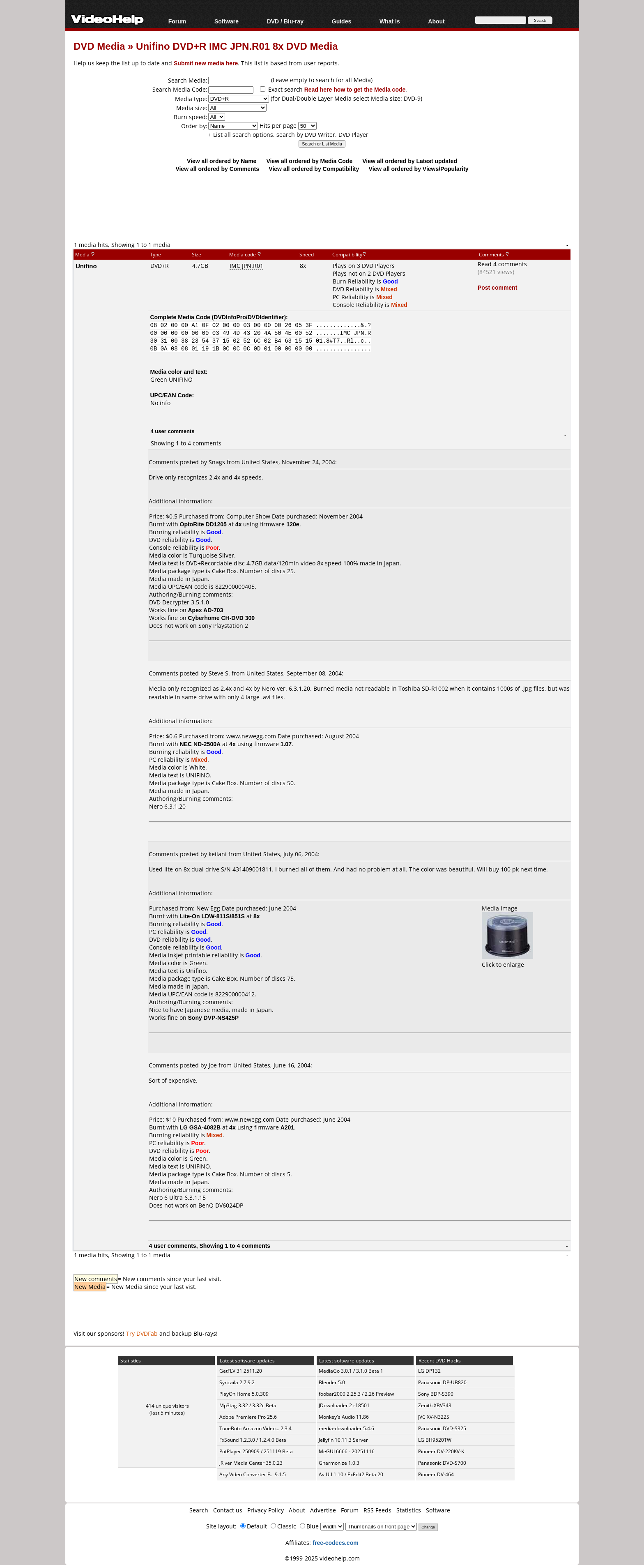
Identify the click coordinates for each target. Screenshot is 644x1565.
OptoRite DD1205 (203, 524)
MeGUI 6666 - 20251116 (347, 1451)
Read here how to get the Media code (355, 89)
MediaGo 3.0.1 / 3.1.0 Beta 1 (351, 1370)
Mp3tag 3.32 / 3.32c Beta (247, 1405)
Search (198, 1510)
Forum (177, 21)
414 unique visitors (167, 1405)
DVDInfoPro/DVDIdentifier (249, 317)
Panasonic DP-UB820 (442, 1382)
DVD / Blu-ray (285, 21)
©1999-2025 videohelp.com (322, 1558)
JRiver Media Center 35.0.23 (251, 1462)
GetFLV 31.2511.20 (240, 1370)
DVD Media (99, 46)
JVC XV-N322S (433, 1416)
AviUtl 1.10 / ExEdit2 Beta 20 (351, 1474)
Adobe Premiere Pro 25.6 (248, 1416)
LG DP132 (429, 1370)
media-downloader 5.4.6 (346, 1428)
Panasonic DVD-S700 (442, 1462)
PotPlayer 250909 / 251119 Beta (256, 1451)
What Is (390, 21)
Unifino (86, 266)
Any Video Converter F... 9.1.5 (252, 1474)
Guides (341, 21)
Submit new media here (206, 63)
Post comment (497, 287)
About (436, 21)
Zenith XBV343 (434, 1405)
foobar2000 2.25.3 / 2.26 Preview (356, 1393)
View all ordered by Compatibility (314, 169)
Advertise (323, 1510)
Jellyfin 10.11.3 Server (343, 1439)
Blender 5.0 (332, 1382)
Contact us (227, 1510)
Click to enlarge (507, 960)
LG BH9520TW (434, 1439)
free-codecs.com (335, 1543)
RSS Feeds (377, 1510)
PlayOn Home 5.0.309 (244, 1393)
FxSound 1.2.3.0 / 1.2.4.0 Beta (252, 1439)
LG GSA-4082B (200, 1127)
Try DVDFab (142, 1333)
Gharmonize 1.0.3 (339, 1462)
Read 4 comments (502, 264)
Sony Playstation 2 (223, 625)
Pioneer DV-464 (436, 1474)
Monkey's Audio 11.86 (344, 1416)
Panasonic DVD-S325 (442, 1428)
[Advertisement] (322, 206)
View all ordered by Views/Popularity (419, 169)
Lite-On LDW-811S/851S (212, 916)
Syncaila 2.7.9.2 (237, 1382)
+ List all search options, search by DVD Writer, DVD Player (288, 134)
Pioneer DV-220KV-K (441, 1451)
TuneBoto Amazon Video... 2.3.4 (255, 1428)
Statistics (408, 1510)
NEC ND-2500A (200, 744)
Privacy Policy (265, 1510)
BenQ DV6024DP (220, 1205)
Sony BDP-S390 (435, 1393)
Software (226, 21)
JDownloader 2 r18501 (344, 1405)
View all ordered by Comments (217, 169)
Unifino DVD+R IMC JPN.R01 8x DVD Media (237, 46)
